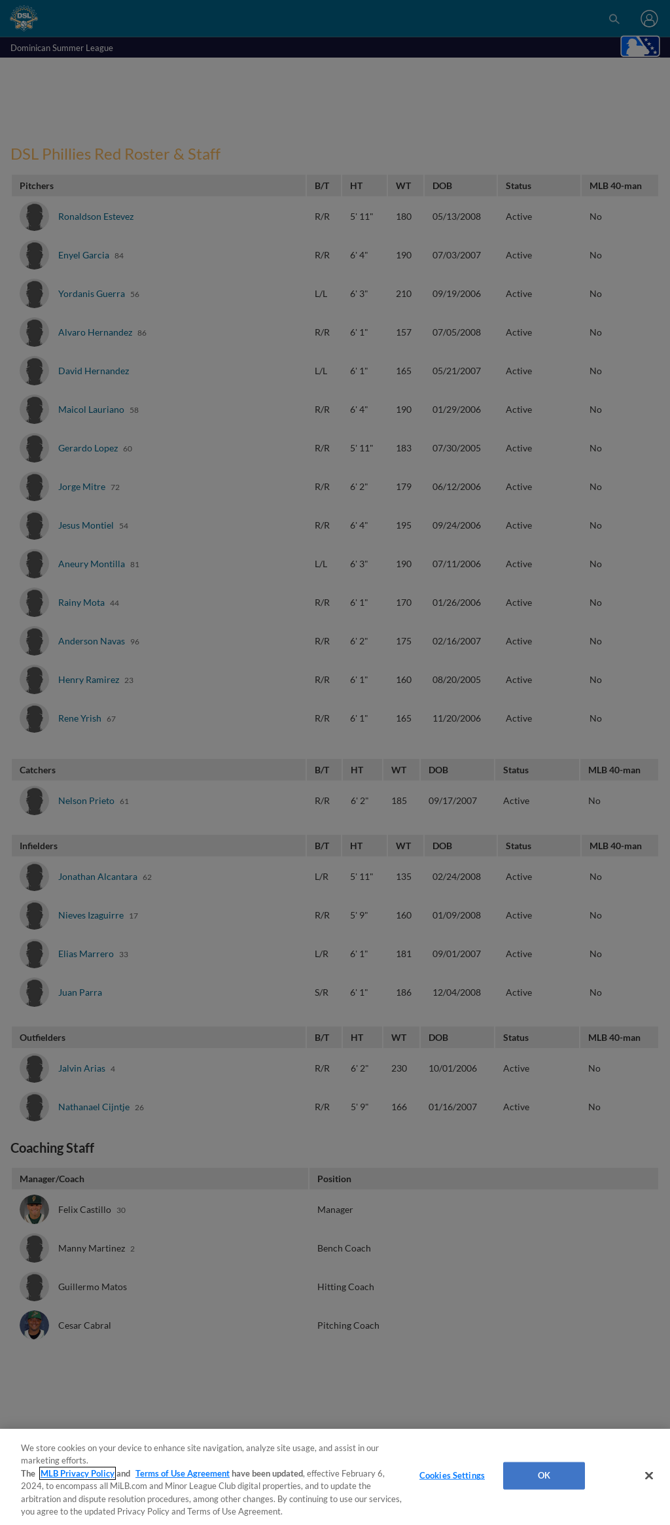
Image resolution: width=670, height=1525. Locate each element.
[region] (335, 1477)
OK (544, 1475)
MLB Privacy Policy (78, 1473)
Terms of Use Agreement (182, 1473)
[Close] (649, 1476)
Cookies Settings (452, 1475)
